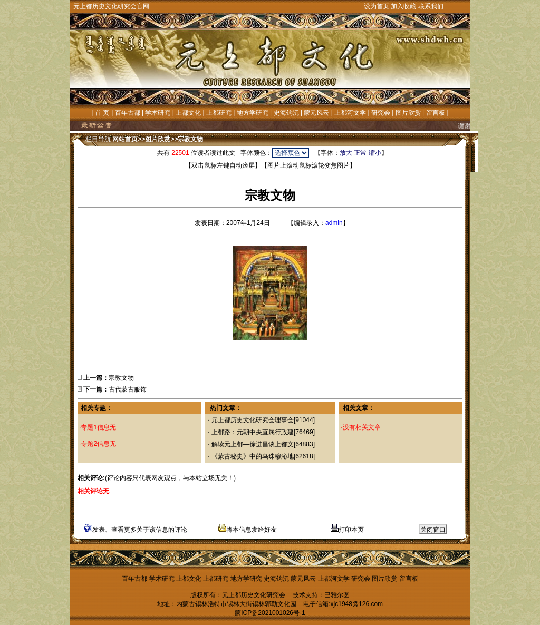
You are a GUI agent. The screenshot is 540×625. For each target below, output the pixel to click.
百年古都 (127, 112)
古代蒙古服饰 (128, 389)
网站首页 (125, 139)
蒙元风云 (316, 112)
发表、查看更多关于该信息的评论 (135, 529)
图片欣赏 (408, 112)
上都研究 (219, 112)
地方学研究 (252, 112)
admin (334, 223)
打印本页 (347, 529)
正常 (360, 153)
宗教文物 (190, 139)
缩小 (375, 153)
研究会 (380, 112)
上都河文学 (350, 112)
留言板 (435, 112)
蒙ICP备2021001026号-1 (270, 613)
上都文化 (188, 112)
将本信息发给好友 (247, 529)
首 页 (102, 112)
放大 (346, 153)
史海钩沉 (286, 112)
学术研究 (157, 112)
